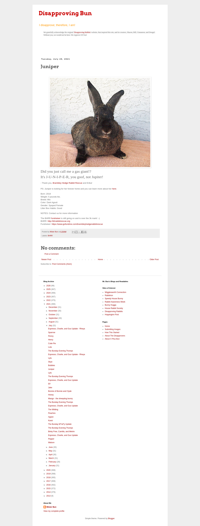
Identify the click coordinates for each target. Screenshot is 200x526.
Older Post (154, 259)
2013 (48, 496)
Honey (51, 395)
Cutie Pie (52, 343)
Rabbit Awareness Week (115, 302)
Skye (50, 362)
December (53, 307)
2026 (48, 286)
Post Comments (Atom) (62, 264)
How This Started (112, 332)
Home (100, 259)
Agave (50, 417)
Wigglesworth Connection (115, 292)
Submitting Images (112, 329)
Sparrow (51, 332)
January (52, 465)
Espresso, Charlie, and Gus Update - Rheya (66, 329)
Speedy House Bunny (114, 298)
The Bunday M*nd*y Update (59, 424)
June (51, 447)
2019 (48, 474)
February (53, 462)
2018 (48, 477)
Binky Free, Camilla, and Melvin (61, 431)
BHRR (50, 236)
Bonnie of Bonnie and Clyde (59, 391)
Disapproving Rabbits (82, 32)
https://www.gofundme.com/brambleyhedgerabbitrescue (77, 224)
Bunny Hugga (110, 305)
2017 (48, 481)
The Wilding (53, 409)
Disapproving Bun (65, 13)
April (51, 454)
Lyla (50, 358)
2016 (48, 485)
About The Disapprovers (115, 336)
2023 (48, 297)
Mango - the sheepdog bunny (60, 398)
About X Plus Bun (112, 339)
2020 (48, 470)
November (53, 311)
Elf (49, 384)
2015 (48, 488)
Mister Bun (51, 507)
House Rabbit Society (114, 308)
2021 (48, 304)
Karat (50, 420)
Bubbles (51, 365)
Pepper (51, 439)
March (51, 458)
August (52, 322)
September (53, 318)
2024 (48, 293)
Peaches (51, 413)
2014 (48, 492)
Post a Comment (52, 254)
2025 (48, 289)
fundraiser (55, 218)
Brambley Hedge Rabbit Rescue (67, 183)
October (52, 314)
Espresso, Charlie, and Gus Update (63, 380)
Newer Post (46, 259)
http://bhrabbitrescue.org (59, 221)
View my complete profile (54, 511)
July (50, 325)
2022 (48, 300)
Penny (50, 336)
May (51, 451)
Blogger (111, 518)
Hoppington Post (112, 314)
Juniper (51, 369)
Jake (50, 387)
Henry (50, 340)
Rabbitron (109, 295)
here (114, 189)
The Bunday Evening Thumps (60, 351)
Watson (51, 442)
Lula (50, 347)
